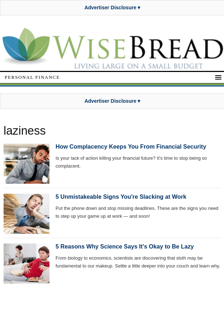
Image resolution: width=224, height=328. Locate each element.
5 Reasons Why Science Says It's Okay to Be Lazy (125, 246)
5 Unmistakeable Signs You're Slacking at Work (121, 196)
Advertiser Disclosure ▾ (112, 7)
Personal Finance (32, 77)
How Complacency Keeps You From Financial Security (131, 146)
